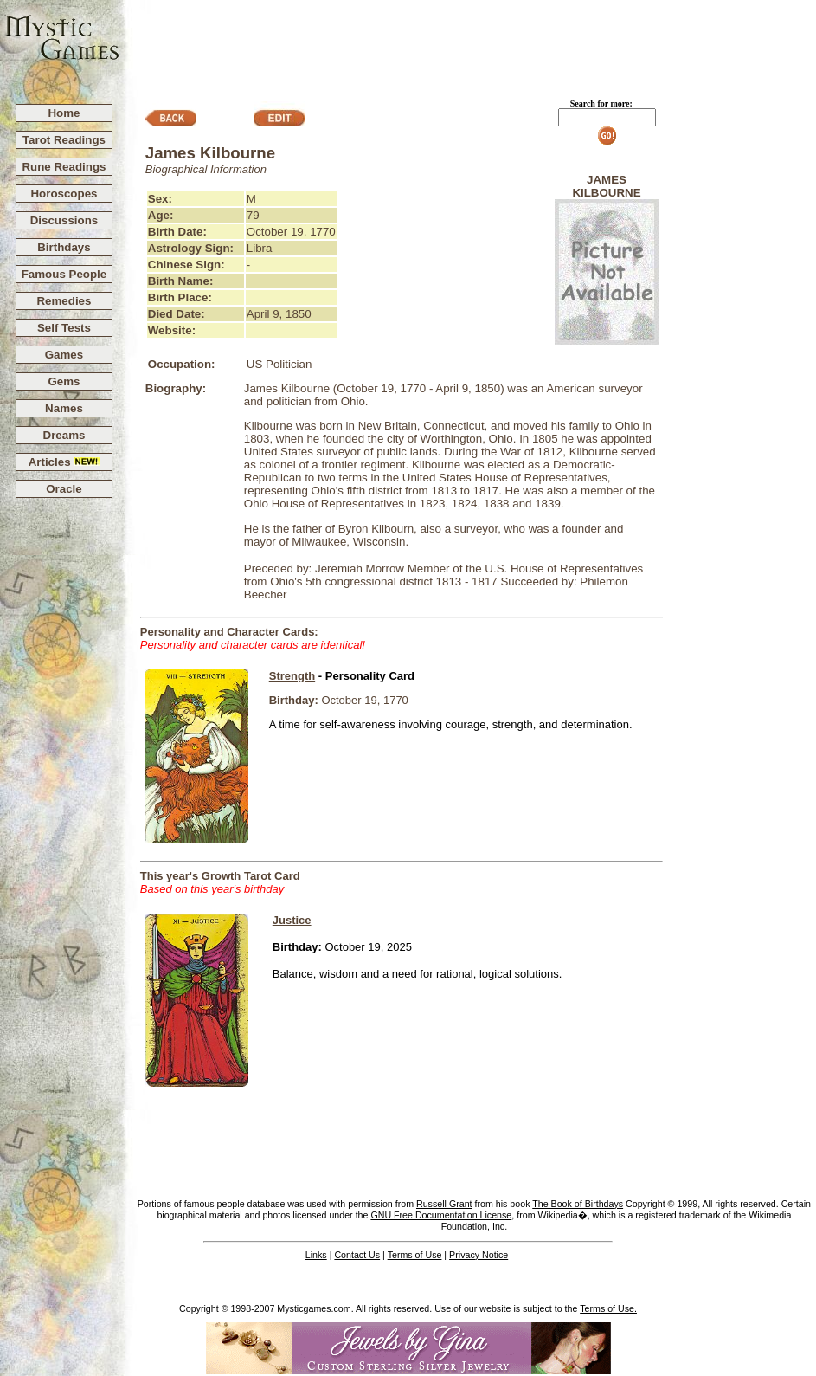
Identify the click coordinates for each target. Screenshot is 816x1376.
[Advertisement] (468, 44)
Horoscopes (63, 193)
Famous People (64, 274)
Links (316, 1255)
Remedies (63, 300)
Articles (64, 461)
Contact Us (357, 1255)
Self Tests (64, 327)
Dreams (64, 435)
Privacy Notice (478, 1255)
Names (64, 408)
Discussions (64, 220)
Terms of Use (415, 1255)
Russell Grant (444, 1203)
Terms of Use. (608, 1308)
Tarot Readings (64, 139)
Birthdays (63, 247)
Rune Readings (64, 166)
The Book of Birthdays (577, 1203)
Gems (64, 381)
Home (64, 113)
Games (64, 354)
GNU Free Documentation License (440, 1215)
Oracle (64, 488)
